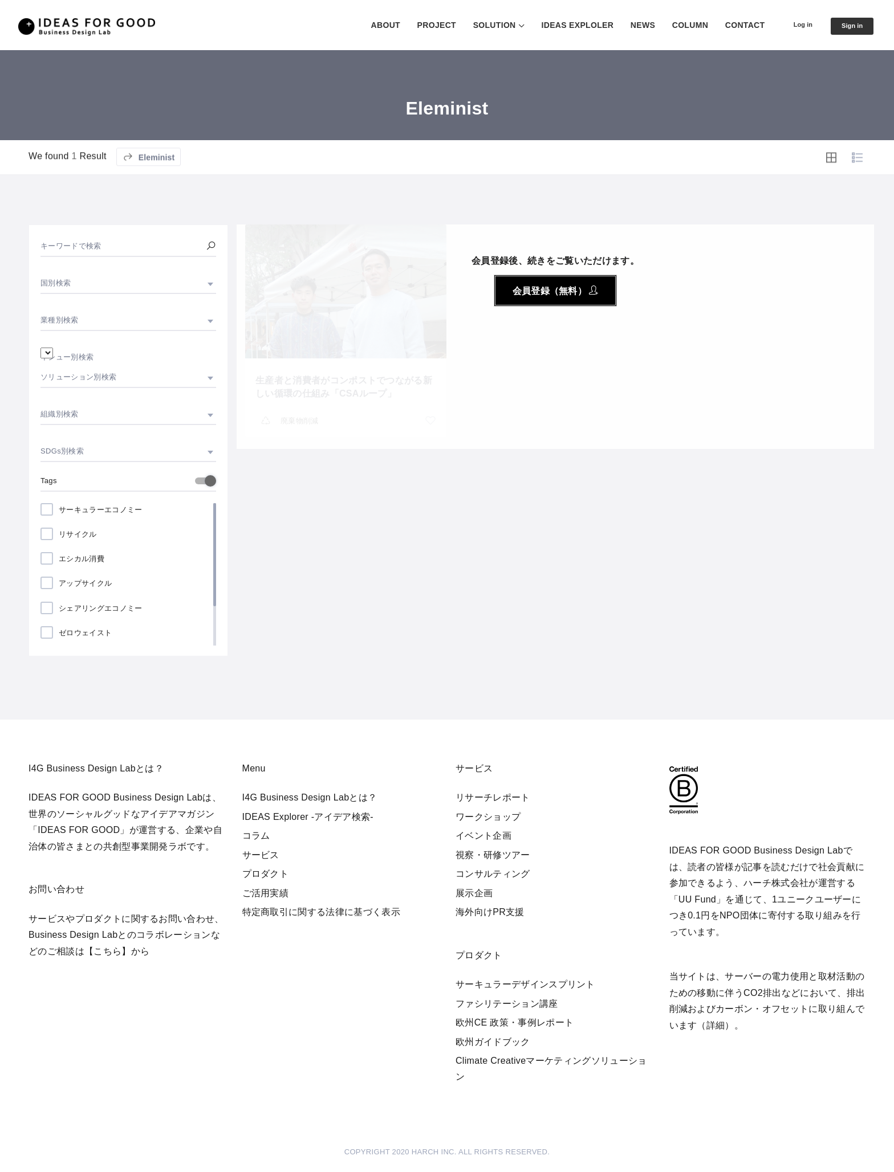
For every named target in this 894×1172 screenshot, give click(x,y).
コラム (256, 835)
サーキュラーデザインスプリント (525, 984)
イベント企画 (483, 835)
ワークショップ (488, 817)
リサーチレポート (493, 797)
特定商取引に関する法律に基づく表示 (321, 912)
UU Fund (697, 899)
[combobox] (128, 283)
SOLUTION (479, 25)
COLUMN (675, 25)
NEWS (628, 25)
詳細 (715, 1025)
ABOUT (370, 25)
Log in (792, 24)
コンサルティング (493, 874)
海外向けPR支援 (490, 912)
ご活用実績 (265, 893)
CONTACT (730, 25)
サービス (260, 855)
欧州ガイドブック (493, 1042)
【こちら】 (107, 951)
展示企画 (474, 893)
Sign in (848, 25)
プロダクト (265, 874)
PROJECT (422, 25)
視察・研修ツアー (493, 855)
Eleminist (149, 188)
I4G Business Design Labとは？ (309, 797)
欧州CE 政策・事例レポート (515, 1022)
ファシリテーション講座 (507, 1003)
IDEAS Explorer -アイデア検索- (308, 817)
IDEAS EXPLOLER (563, 25)
